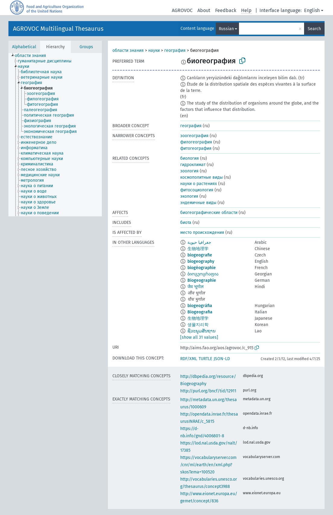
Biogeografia (199, 312)
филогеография (196, 142)
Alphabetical (24, 46)
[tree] (55, 134)
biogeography (200, 261)
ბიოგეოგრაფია (202, 274)
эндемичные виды (198, 202)
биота (185, 222)
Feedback (225, 10)
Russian (226, 28)
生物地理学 (198, 248)
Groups (86, 46)
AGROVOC (182, 10)
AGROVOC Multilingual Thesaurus (58, 28)
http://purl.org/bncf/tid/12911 (208, 391)
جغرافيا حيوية (199, 242)
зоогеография (194, 135)
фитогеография (196, 148)
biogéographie (201, 267)
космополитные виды (201, 177)
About (203, 10)
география (175, 50)
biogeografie (199, 255)
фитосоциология (196, 190)
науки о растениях (198, 183)
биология (189, 158)
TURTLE (205, 358)
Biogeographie (201, 280)
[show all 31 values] (199, 337)
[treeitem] (33, 55)
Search (314, 28)
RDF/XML (188, 358)
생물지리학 (198, 324)
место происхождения (202, 232)
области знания (128, 50)
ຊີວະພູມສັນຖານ (201, 331)
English (312, 10)
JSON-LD (222, 358)
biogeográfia (199, 305)
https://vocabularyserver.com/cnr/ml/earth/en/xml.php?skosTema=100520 (208, 465)
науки (154, 50)
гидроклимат (193, 164)
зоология (189, 171)
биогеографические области (208, 212)
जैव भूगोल (195, 286)
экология (189, 196)
